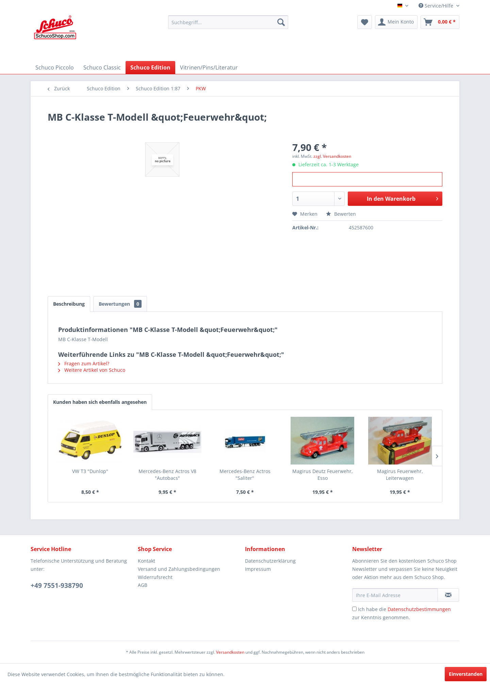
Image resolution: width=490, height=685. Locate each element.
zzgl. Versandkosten (332, 156)
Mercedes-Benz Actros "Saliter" (245, 474)
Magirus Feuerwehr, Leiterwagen (400, 474)
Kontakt (146, 561)
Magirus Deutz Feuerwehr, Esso (322, 474)
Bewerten (341, 214)
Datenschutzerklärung (270, 561)
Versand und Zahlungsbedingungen (179, 569)
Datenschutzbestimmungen (419, 609)
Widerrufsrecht (155, 577)
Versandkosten (230, 652)
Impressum (258, 569)
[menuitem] (228, 22)
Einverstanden (466, 674)
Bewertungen (120, 304)
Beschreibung (69, 304)
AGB (142, 585)
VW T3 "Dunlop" (90, 471)
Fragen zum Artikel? (83, 363)
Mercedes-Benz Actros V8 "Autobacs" (167, 474)
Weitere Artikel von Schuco (91, 370)
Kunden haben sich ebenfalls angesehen (100, 402)
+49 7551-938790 (57, 585)
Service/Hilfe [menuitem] (437, 5)
